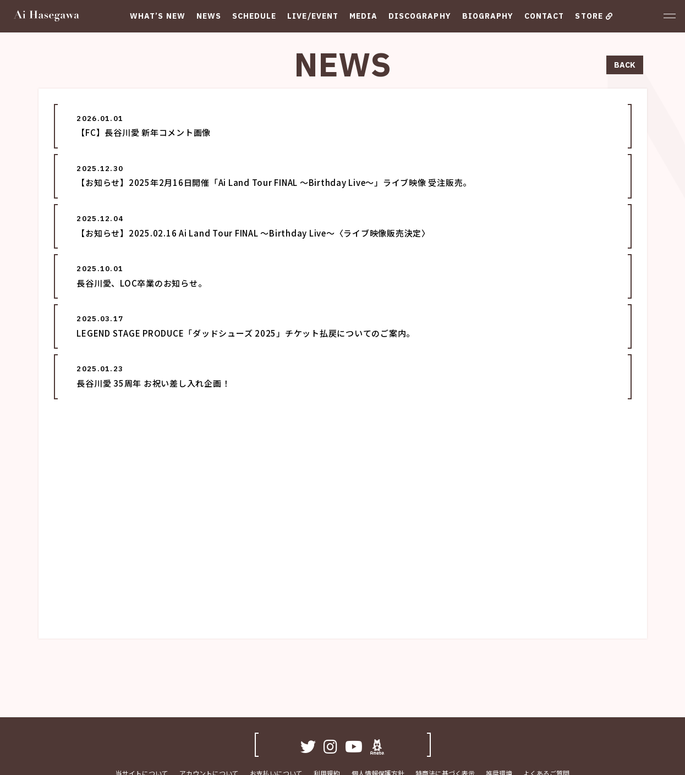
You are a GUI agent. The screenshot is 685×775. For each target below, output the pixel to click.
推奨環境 (499, 727)
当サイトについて (142, 727)
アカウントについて (209, 727)
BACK (624, 65)
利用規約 (327, 727)
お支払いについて (276, 727)
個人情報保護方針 (378, 727)
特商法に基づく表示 (445, 727)
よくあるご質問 (546, 727)
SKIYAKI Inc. (384, 762)
